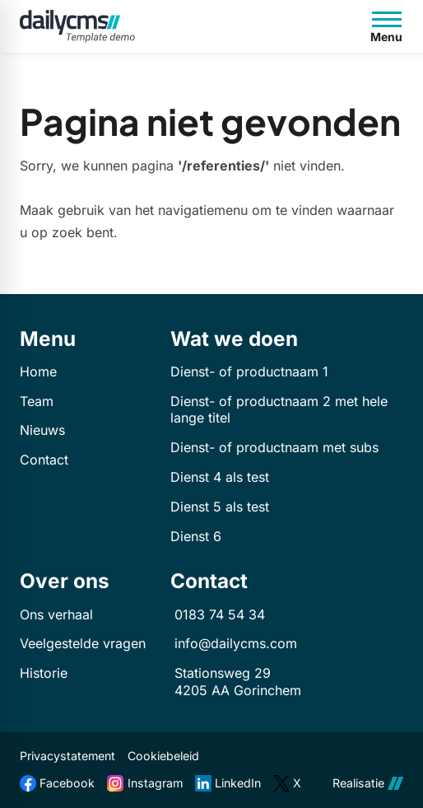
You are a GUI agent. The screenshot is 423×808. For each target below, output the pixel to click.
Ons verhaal (56, 614)
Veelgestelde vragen (83, 643)
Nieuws (42, 430)
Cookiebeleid (163, 756)
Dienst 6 (195, 536)
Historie (43, 673)
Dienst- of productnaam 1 (249, 371)
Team (36, 401)
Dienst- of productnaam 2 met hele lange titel (279, 410)
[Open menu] (386, 26)
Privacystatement (67, 756)
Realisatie (367, 783)
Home (38, 371)
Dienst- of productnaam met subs (274, 447)
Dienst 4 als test (219, 477)
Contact (44, 459)
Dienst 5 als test (219, 506)
